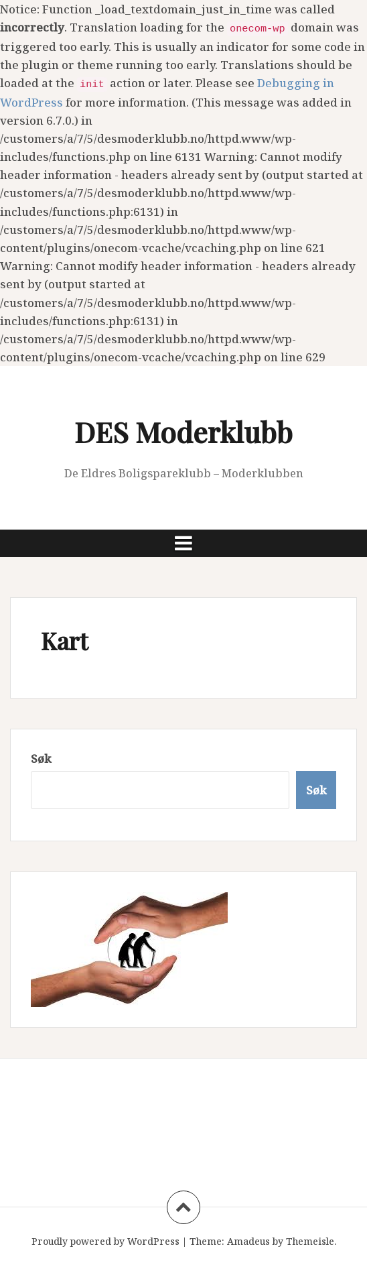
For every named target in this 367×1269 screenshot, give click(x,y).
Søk (41, 758)
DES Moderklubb (183, 431)
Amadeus (248, 1241)
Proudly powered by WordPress (105, 1241)
